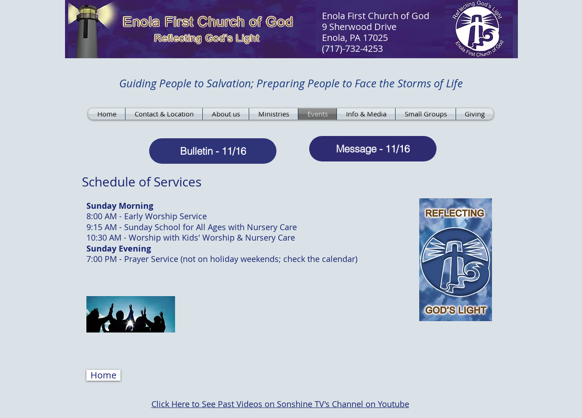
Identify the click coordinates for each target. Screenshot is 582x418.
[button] (103, 375)
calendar (338, 258)
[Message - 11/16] (372, 148)
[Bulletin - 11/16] (212, 151)
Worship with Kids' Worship (183, 237)
